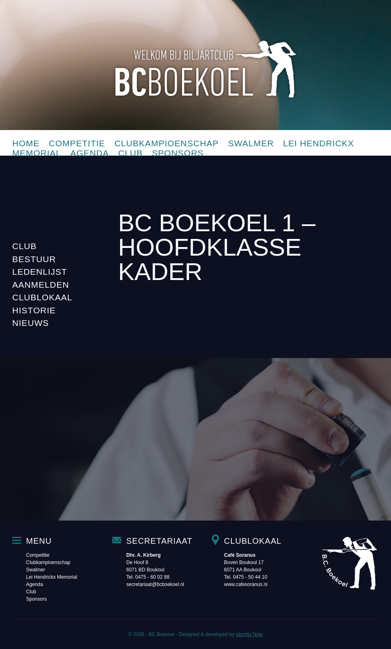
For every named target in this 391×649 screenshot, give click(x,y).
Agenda (89, 153)
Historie (34, 310)
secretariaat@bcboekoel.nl (155, 584)
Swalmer (251, 143)
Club (130, 153)
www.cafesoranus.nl (246, 584)
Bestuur (34, 259)
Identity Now (249, 634)
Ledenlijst (39, 271)
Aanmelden (40, 284)
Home (26, 143)
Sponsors (178, 153)
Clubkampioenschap (166, 143)
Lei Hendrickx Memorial (51, 577)
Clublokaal (42, 297)
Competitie (77, 143)
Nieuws (30, 323)
